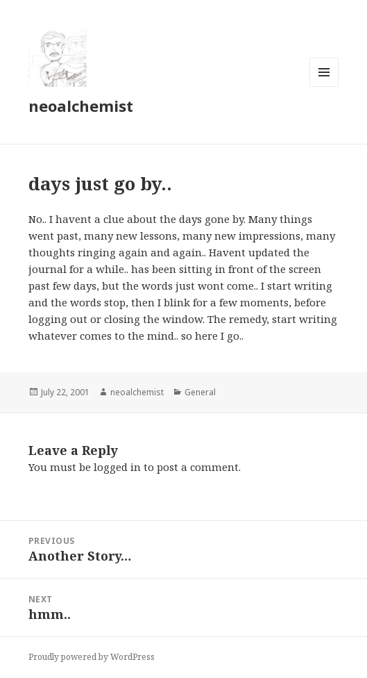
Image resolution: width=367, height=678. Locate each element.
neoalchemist (80, 105)
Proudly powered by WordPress (91, 657)
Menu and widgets (324, 86)
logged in (117, 467)
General (200, 392)
